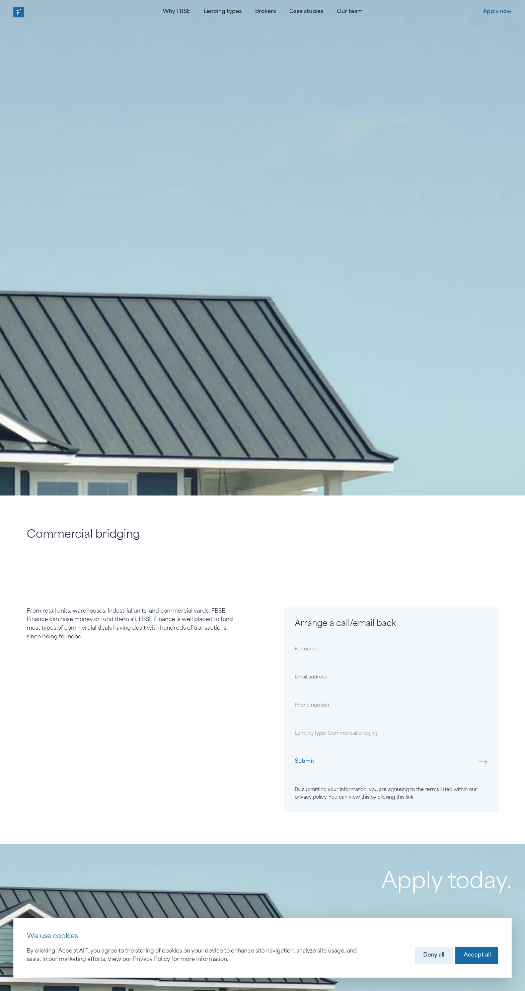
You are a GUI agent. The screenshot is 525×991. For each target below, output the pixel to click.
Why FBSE (176, 11)
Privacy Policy (151, 959)
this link (404, 797)
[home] (18, 12)
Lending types (223, 11)
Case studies (306, 11)
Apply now (497, 11)
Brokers (265, 11)
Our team (350, 11)
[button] (434, 955)
